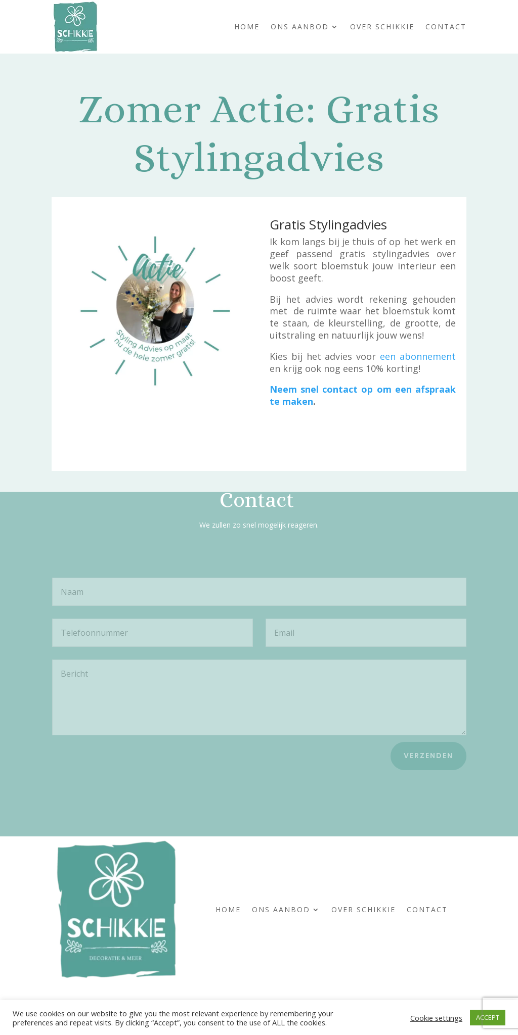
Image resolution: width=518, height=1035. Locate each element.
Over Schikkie (382, 26)
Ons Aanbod (300, 26)
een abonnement (418, 356)
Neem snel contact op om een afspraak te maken (362, 395)
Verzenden (428, 755)
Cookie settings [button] (436, 1017)
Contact (445, 26)
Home (247, 26)
